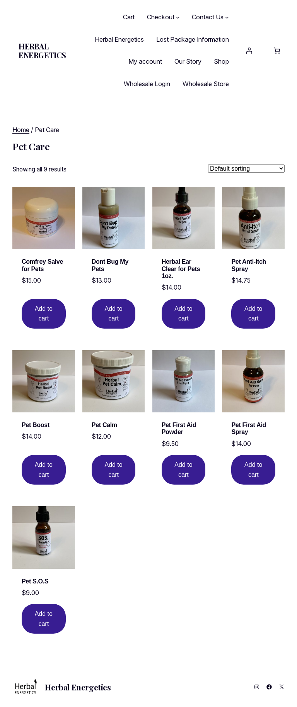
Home (20, 130)
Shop (221, 61)
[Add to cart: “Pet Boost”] (43, 470)
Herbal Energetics (42, 50)
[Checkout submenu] (178, 17)
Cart (129, 17)
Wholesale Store (206, 84)
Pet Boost (36, 424)
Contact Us (208, 17)
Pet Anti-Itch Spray (249, 265)
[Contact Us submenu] (227, 17)
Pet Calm (104, 424)
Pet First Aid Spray (249, 428)
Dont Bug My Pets (110, 265)
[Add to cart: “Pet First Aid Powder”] (183, 470)
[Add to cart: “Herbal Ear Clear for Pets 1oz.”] (183, 314)
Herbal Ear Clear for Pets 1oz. (181, 268)
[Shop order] (246, 168)
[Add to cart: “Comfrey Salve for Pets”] (43, 314)
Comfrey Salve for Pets (42, 265)
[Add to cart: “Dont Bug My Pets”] (113, 314)
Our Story (187, 61)
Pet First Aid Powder (179, 428)
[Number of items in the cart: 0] (277, 50)
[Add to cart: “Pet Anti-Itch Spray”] (253, 314)
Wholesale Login (147, 84)
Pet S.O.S (35, 580)
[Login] (249, 50)
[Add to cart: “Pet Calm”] (113, 470)
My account (145, 61)
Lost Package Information (192, 39)
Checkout (160, 17)
